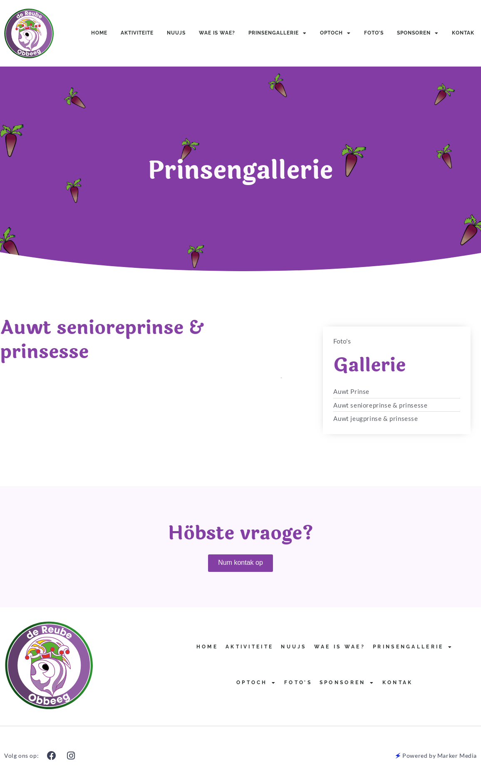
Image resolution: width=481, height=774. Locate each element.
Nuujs (176, 33)
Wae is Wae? (217, 33)
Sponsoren (418, 33)
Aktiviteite (137, 33)
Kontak (463, 33)
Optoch (335, 33)
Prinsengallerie (277, 33)
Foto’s (374, 33)
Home (99, 33)
